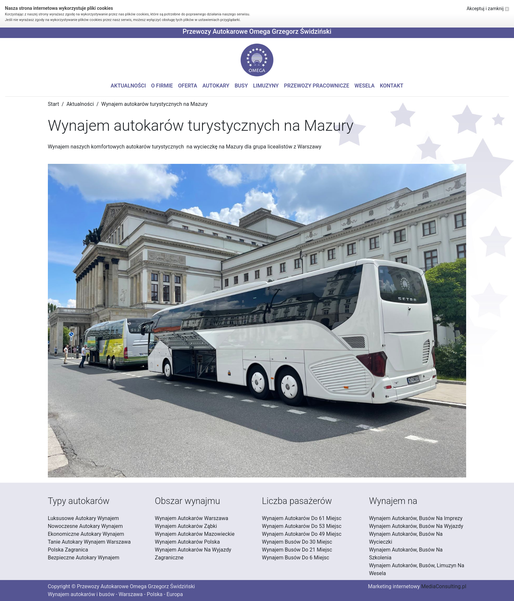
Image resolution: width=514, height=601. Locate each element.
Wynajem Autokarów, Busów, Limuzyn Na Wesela (417, 569)
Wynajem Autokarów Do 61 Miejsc (302, 518)
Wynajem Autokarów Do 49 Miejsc (302, 534)
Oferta (187, 86)
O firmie (162, 86)
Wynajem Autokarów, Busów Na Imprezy (416, 518)
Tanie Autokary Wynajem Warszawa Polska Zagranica (89, 546)
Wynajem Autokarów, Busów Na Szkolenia (406, 554)
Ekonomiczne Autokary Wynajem (86, 534)
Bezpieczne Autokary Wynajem (83, 557)
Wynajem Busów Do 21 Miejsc (297, 550)
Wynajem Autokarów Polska (187, 542)
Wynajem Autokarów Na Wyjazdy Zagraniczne (193, 554)
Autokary (216, 86)
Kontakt (392, 86)
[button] (257, 60)
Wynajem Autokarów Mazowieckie (194, 534)
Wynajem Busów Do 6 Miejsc (295, 557)
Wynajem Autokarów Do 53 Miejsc (302, 526)
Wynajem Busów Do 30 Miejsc (297, 542)
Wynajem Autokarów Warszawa (191, 518)
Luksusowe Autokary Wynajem (83, 518)
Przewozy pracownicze (316, 86)
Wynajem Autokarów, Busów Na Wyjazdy (416, 526)
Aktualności (128, 86)
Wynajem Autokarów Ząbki (186, 526)
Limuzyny (266, 86)
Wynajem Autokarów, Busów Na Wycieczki (406, 538)
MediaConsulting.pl (443, 586)
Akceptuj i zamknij (487, 8)
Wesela (364, 86)
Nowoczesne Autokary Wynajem (85, 526)
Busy (241, 86)
